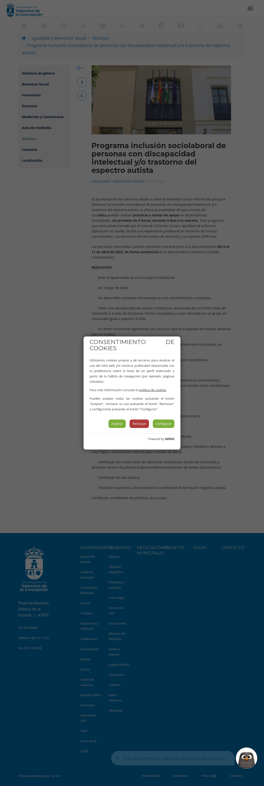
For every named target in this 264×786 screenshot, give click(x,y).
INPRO (169, 439)
